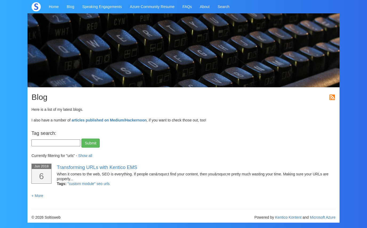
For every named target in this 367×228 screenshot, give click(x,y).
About (205, 7)
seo (100, 184)
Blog (70, 7)
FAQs (187, 7)
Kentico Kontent (288, 217)
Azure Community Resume (152, 7)
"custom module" (82, 184)
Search (223, 7)
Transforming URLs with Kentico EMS (97, 167)
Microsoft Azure (323, 217)
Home (54, 7)
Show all (85, 156)
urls (106, 184)
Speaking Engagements (102, 7)
